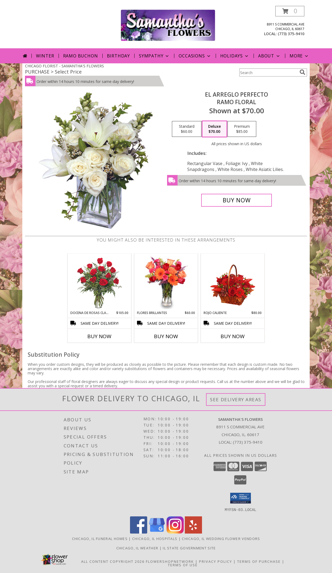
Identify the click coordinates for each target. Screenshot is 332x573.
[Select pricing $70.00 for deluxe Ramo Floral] (214, 129)
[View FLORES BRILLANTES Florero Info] (166, 282)
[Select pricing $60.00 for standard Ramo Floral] (186, 129)
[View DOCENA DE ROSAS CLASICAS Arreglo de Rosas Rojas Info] (99, 282)
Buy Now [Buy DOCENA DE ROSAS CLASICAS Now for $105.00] (99, 336)
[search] (302, 72)
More (299, 56)
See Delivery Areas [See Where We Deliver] (235, 399)
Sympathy (154, 56)
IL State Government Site (189, 547)
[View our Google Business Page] (156, 531)
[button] (289, 11)
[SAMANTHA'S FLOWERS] (168, 24)
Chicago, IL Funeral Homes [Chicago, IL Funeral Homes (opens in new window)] (100, 538)
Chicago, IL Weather (137, 547)
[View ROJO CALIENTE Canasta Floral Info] (232, 282)
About (269, 56)
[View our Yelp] (193, 531)
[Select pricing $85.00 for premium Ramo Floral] (242, 129)
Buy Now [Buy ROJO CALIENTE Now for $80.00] (233, 336)
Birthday (118, 56)
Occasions (195, 56)
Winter (45, 56)
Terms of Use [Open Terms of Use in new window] (183, 564)
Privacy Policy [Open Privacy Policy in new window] (215, 561)
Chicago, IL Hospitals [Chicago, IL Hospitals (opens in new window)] (154, 538)
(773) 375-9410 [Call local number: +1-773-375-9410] (291, 33)
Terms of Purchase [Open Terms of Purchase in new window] (259, 561)
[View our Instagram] (175, 531)
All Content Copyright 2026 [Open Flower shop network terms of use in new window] (113, 561)
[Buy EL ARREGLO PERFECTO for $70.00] (236, 200)
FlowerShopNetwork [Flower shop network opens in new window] (170, 561)
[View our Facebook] (138, 531)
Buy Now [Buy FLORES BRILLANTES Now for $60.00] (166, 336)
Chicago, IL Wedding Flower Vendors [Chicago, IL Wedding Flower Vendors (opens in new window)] (221, 538)
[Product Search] (268, 72)
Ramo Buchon (80, 56)
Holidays (234, 56)
